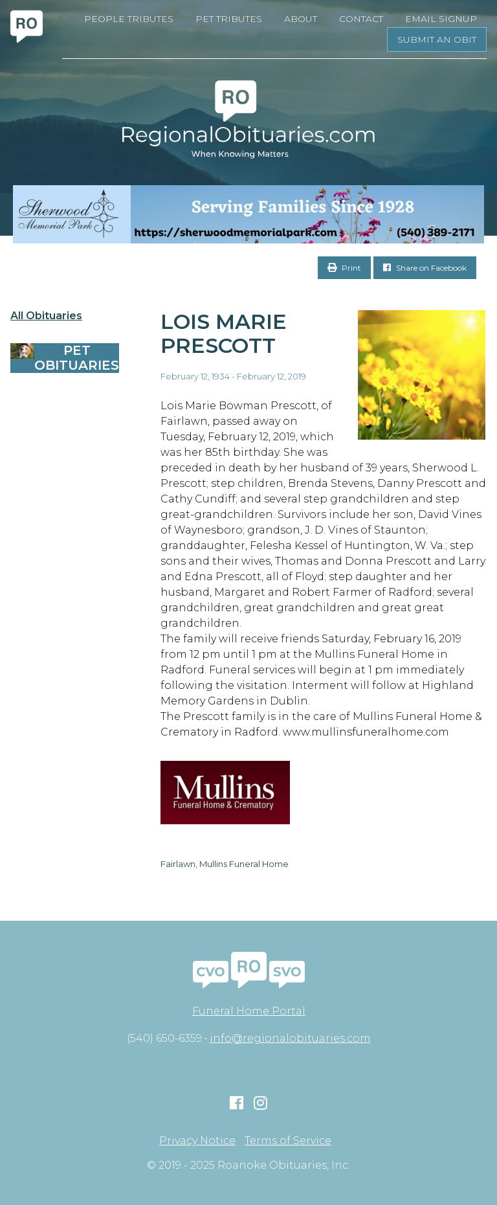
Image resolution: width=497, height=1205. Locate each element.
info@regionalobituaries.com (290, 1038)
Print (344, 268)
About (300, 19)
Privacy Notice (197, 1141)
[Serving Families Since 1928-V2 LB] (248, 214)
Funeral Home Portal (248, 1011)
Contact (361, 19)
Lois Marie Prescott (223, 333)
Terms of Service (288, 1141)
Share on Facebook (425, 268)
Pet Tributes (228, 19)
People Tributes (128, 19)
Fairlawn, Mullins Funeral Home (224, 864)
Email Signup (441, 19)
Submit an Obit (436, 39)
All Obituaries (46, 316)
